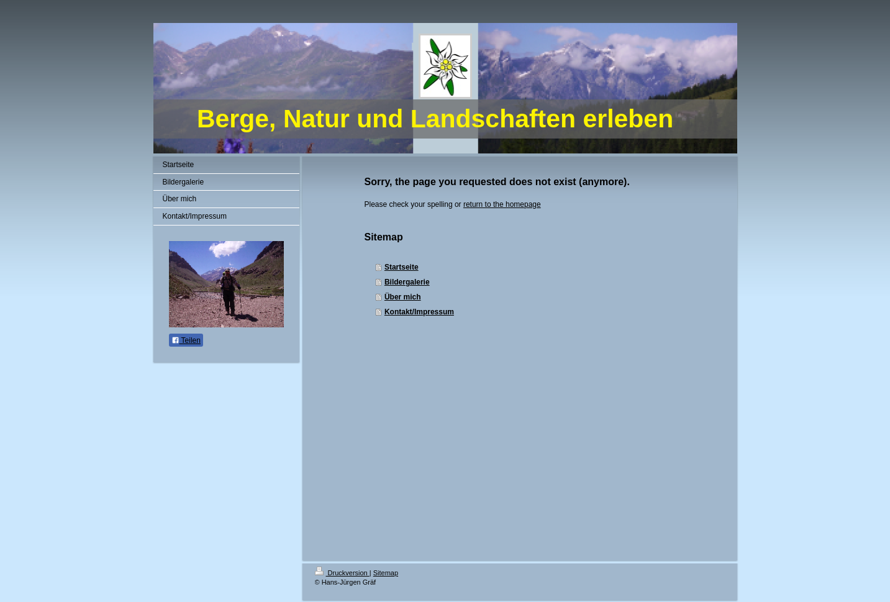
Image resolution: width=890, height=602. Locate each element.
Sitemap (385, 573)
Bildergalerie (407, 282)
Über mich (402, 297)
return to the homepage (502, 204)
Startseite (401, 267)
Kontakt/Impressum (419, 312)
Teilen (186, 340)
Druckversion (342, 573)
